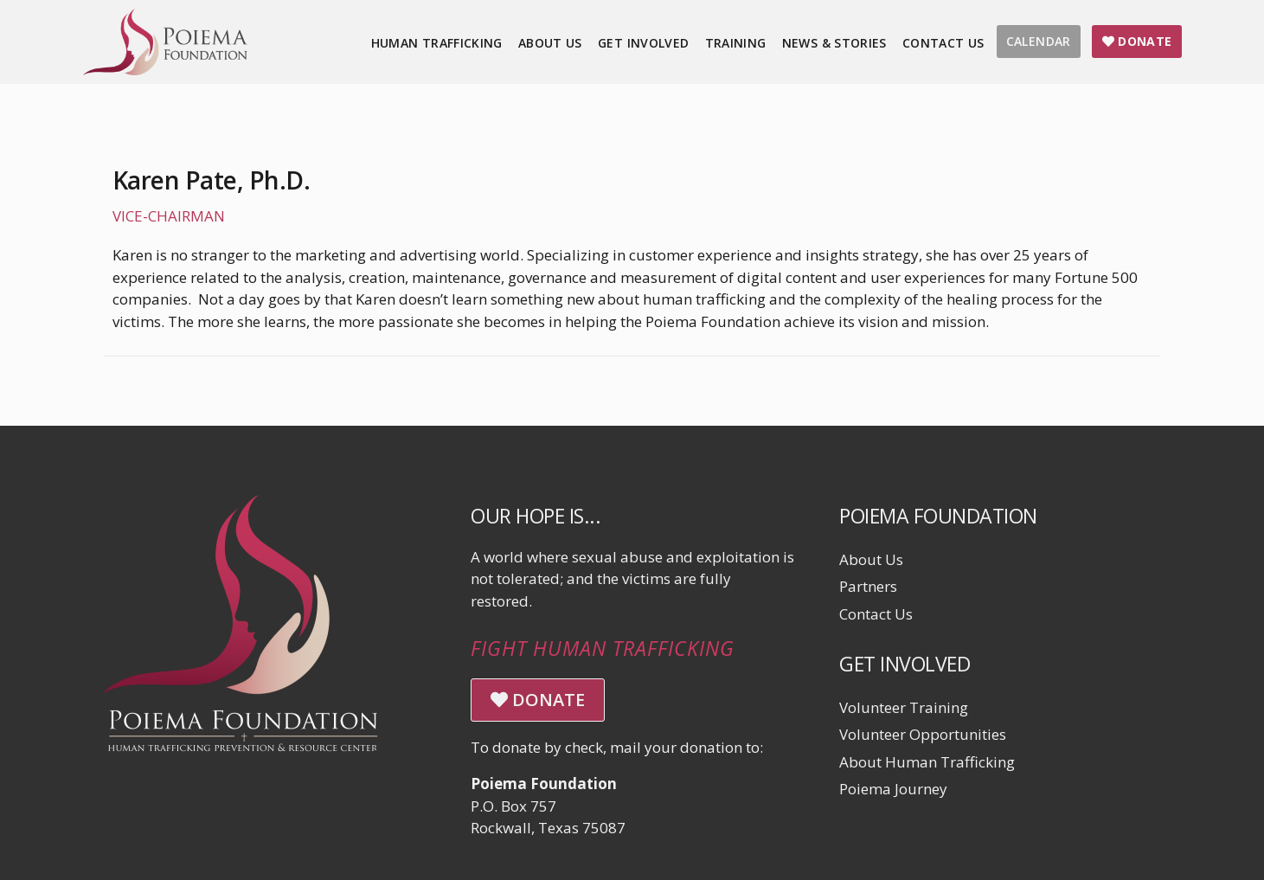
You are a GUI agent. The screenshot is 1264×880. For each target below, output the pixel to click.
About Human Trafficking (927, 762)
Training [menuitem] (736, 43)
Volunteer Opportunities (922, 734)
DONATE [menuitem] (1137, 41)
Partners (868, 586)
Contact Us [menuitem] (943, 43)
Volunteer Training (903, 707)
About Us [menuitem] (550, 43)
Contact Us (876, 614)
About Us (871, 559)
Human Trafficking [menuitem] (437, 43)
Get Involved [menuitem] (643, 43)
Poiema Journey (893, 789)
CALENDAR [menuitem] (1038, 41)
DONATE (538, 699)
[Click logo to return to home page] (165, 70)
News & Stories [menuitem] (834, 43)
